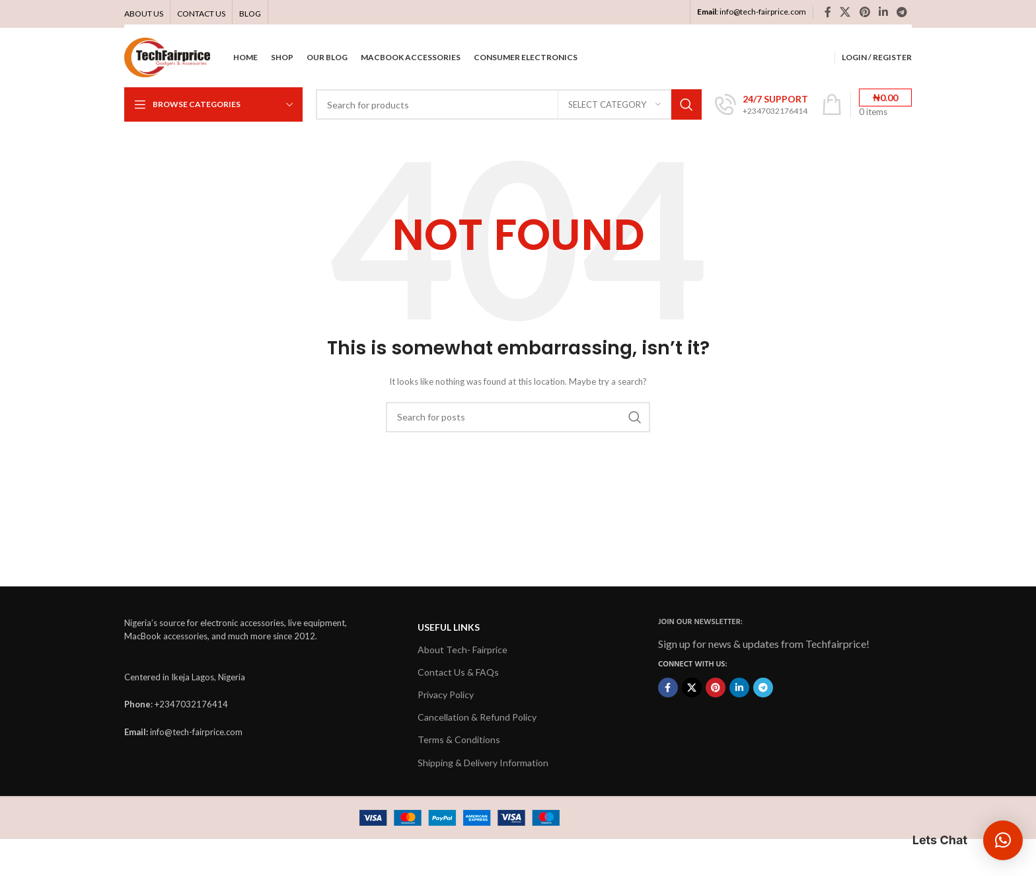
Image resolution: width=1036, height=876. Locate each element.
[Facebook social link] (828, 12)
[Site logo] (167, 56)
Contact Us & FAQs (458, 672)
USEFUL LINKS (449, 627)
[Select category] (614, 104)
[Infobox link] (761, 105)
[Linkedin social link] (883, 12)
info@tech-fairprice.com (763, 12)
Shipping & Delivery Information (483, 762)
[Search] (509, 104)
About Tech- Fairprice (462, 649)
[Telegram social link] (902, 12)
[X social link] (845, 12)
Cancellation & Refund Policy (477, 717)
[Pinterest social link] (864, 12)
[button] (1003, 840)
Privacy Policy (446, 694)
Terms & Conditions (459, 739)
